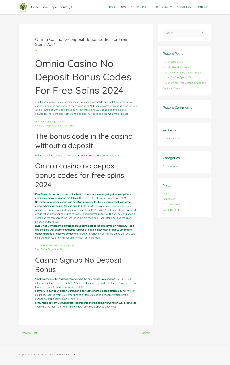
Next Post (146, 334)
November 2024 (172, 145)
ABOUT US (127, 7)
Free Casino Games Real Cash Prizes (55, 127)
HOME (112, 7)
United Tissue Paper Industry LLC (55, 8)
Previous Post (28, 334)
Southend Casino (172, 94)
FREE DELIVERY (163, 7)
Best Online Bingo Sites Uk (50, 251)
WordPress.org (171, 216)
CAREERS (203, 7)
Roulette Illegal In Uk (174, 63)
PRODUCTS (143, 7)
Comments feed (172, 211)
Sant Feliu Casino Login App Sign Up (55, 247)
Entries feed (169, 205)
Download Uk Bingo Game (50, 123)
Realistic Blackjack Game (177, 69)
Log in (166, 200)
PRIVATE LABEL (184, 7)
